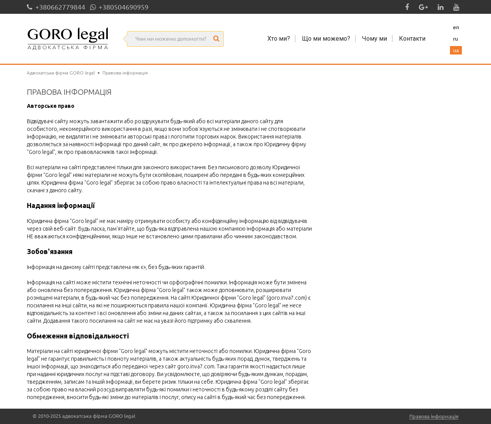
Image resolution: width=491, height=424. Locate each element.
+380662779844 (56, 7)
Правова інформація (433, 416)
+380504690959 (119, 7)
